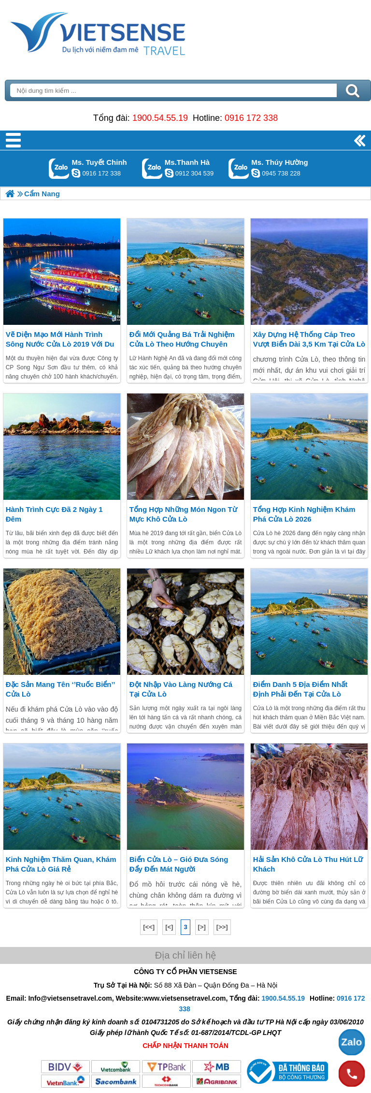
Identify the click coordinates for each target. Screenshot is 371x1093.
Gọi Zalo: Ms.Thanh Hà (152, 168)
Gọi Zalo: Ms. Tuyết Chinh (59, 168)
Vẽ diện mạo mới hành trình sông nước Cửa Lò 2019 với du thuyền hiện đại (60, 344)
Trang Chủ (121, 31)
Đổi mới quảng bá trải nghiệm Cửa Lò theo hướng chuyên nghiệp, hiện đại (182, 344)
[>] (202, 927)
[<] (169, 927)
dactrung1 (255, 173)
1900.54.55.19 (160, 118)
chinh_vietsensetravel (76, 173)
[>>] (222, 927)
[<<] (149, 927)
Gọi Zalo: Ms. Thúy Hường (239, 168)
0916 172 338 (251, 118)
